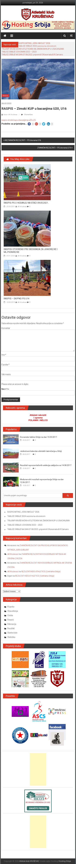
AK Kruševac (22, 206)
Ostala (10, 615)
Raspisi (5, 96)
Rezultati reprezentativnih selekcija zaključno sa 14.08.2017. (46, 465)
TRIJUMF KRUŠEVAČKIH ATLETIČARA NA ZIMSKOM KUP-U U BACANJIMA (32, 49)
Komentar (5, 328)
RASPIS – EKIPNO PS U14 (16, 298)
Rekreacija (11, 624)
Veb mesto (6, 374)
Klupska (10, 607)
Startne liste (12, 633)
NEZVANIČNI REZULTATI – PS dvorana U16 (23, 140)
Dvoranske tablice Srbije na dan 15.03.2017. (38, 437)
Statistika (11, 637)
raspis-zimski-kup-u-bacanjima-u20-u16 (18, 120)
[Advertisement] (38, 769)
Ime (3, 355)
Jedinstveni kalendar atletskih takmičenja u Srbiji (41, 451)
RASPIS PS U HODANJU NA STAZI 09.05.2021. (26, 203)
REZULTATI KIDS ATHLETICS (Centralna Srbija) (40, 571)
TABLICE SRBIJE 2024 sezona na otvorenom (37, 46)
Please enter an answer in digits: (15, 384)
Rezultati (11, 628)
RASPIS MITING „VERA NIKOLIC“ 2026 (34, 43)
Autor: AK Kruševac (10, 115)
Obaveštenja (12, 611)
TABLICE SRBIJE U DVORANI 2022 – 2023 (19, 52)
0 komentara (27, 115)
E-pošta (5, 364)
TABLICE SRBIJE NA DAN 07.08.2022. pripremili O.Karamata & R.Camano (32, 54)
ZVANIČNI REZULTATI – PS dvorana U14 (54, 148)
